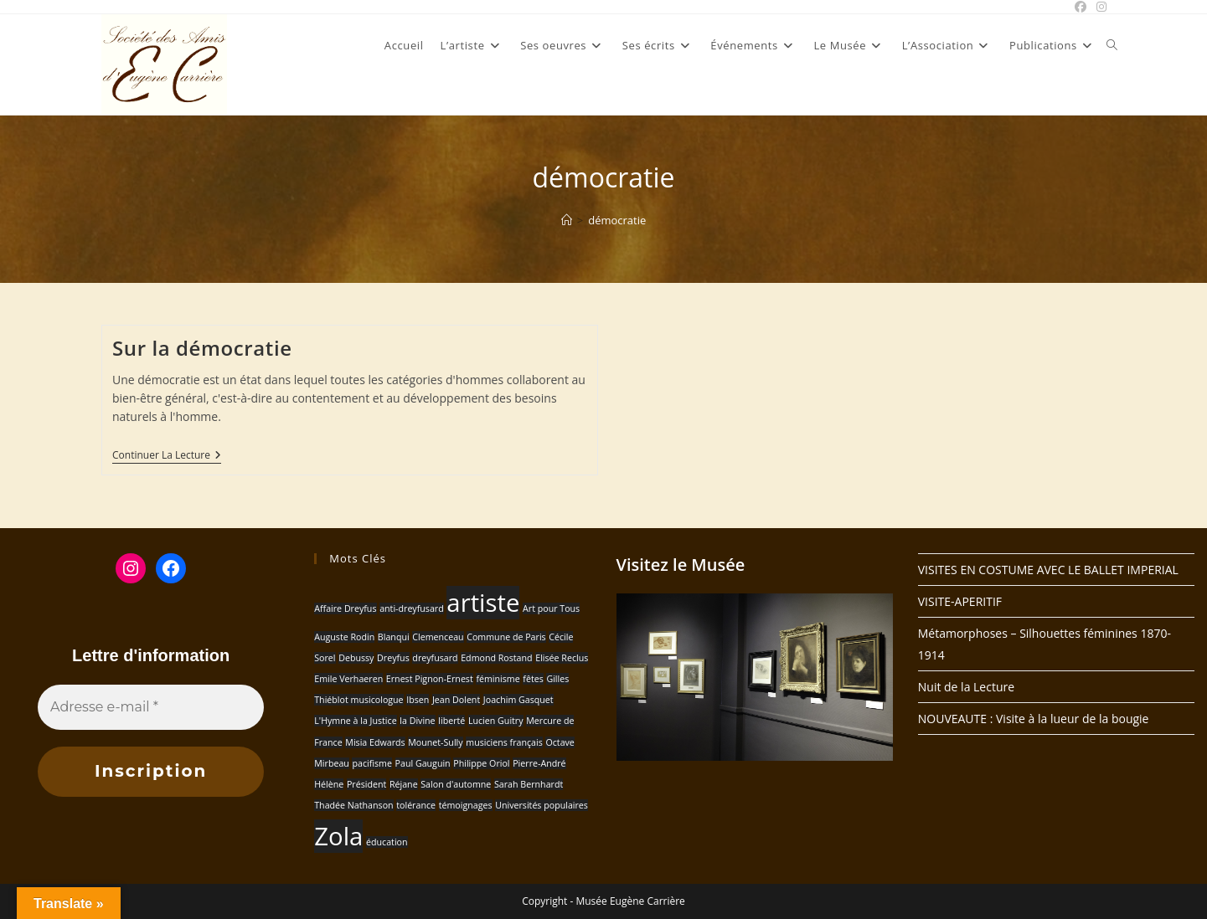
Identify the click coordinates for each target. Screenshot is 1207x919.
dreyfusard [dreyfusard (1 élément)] (434, 658)
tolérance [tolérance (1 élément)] (416, 805)
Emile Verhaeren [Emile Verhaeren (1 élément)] (348, 679)
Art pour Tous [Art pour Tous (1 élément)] (551, 608)
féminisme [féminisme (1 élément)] (497, 679)
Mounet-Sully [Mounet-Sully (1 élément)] (435, 742)
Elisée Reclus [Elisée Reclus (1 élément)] (561, 658)
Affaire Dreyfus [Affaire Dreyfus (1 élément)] (345, 608)
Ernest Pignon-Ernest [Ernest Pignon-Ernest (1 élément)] (429, 679)
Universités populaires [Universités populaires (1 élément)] (541, 805)
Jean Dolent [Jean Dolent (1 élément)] (456, 700)
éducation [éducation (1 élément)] (387, 842)
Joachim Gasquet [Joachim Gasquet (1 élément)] (518, 700)
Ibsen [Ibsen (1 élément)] (417, 700)
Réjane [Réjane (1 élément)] (403, 784)
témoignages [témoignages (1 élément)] (466, 805)
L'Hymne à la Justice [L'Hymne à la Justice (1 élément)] (355, 720)
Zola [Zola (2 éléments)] (338, 836)
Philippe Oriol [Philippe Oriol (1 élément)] (481, 763)
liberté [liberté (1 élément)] (451, 720)
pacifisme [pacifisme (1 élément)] (371, 763)
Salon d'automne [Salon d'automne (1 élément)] (455, 784)
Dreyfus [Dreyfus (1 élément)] (393, 658)
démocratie (617, 220)
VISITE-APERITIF (960, 601)
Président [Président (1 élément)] (366, 784)
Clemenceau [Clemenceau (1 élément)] (437, 637)
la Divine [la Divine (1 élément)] (417, 720)
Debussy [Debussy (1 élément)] (356, 658)
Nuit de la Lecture (966, 687)
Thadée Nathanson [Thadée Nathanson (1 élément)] (353, 805)
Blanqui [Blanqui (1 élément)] (394, 637)
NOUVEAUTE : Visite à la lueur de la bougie (1033, 718)
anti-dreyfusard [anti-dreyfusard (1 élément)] (411, 608)
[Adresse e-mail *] (151, 707)
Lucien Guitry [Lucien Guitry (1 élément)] (496, 720)
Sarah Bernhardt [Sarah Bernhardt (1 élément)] (528, 784)
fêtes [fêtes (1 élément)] (533, 679)
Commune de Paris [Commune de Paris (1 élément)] (506, 637)
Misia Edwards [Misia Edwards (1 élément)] (375, 742)
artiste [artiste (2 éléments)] (482, 602)
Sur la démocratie (202, 348)
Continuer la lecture (166, 456)
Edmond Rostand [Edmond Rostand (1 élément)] (496, 658)
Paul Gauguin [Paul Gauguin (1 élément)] (423, 763)
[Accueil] (566, 220)
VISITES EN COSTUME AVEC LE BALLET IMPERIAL (1048, 570)
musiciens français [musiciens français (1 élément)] (504, 742)
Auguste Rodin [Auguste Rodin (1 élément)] (344, 637)
